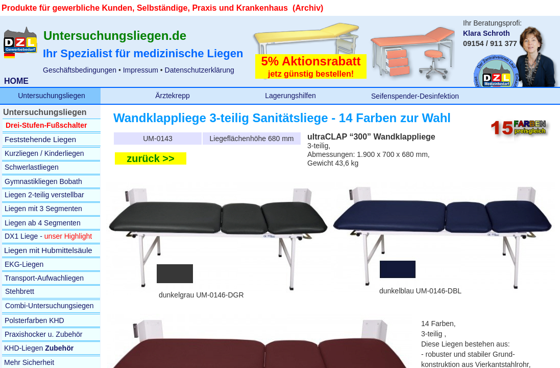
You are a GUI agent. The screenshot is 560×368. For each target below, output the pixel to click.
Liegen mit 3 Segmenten (43, 208)
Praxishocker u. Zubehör (44, 334)
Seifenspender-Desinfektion (415, 96)
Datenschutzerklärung (199, 70)
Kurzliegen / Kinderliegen (44, 153)
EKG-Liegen (24, 264)
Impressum (139, 70)
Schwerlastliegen (32, 167)
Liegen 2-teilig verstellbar (44, 195)
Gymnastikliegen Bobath (43, 181)
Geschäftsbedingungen (79, 70)
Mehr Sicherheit (29, 362)
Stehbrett (19, 291)
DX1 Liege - (23, 236)
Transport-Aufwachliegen (44, 278)
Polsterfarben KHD (34, 320)
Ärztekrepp (172, 95)
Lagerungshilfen (290, 95)
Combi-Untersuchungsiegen (49, 306)
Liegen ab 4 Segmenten (43, 223)
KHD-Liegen (39, 348)
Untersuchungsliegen (51, 95)
